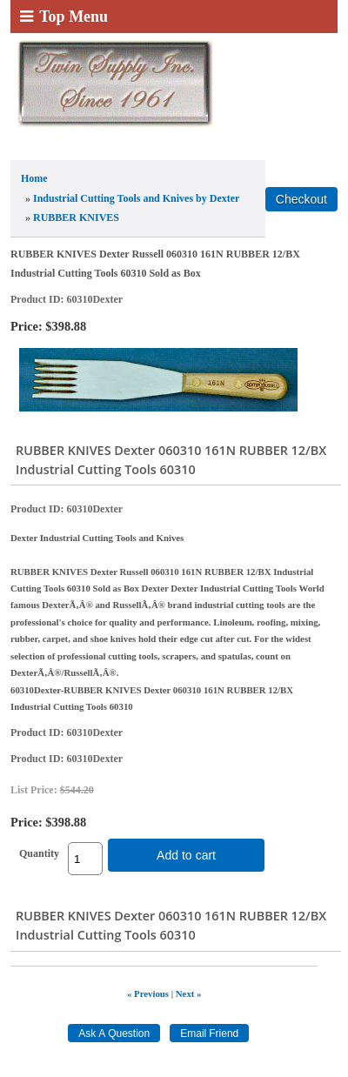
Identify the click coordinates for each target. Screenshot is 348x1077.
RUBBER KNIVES (76, 217)
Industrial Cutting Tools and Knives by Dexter (136, 198)
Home (34, 178)
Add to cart (186, 855)
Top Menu (64, 16)
